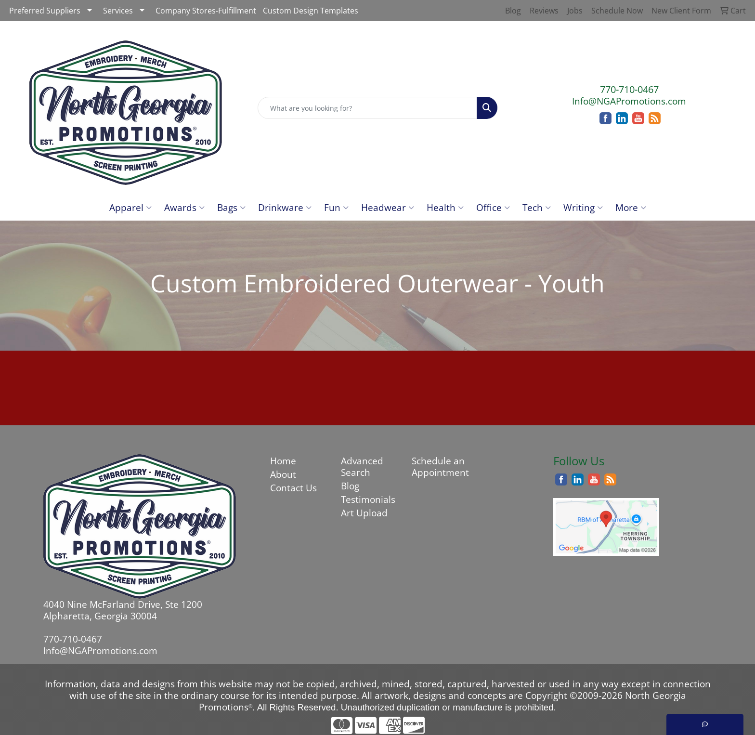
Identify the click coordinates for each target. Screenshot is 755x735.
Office (493, 207)
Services (118, 10)
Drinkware (285, 207)
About (283, 474)
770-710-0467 (629, 89)
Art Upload (364, 513)
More (630, 207)
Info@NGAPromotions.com (629, 101)
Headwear (387, 207)
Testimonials (368, 499)
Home (283, 461)
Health (445, 207)
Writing (583, 207)
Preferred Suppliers (44, 10)
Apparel (130, 207)
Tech (536, 207)
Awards (184, 207)
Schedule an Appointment (440, 466)
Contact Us (293, 488)
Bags (231, 207)
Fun (336, 207)
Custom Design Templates (310, 10)
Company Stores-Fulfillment (206, 10)
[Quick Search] (368, 108)
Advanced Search (362, 466)
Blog (350, 486)
